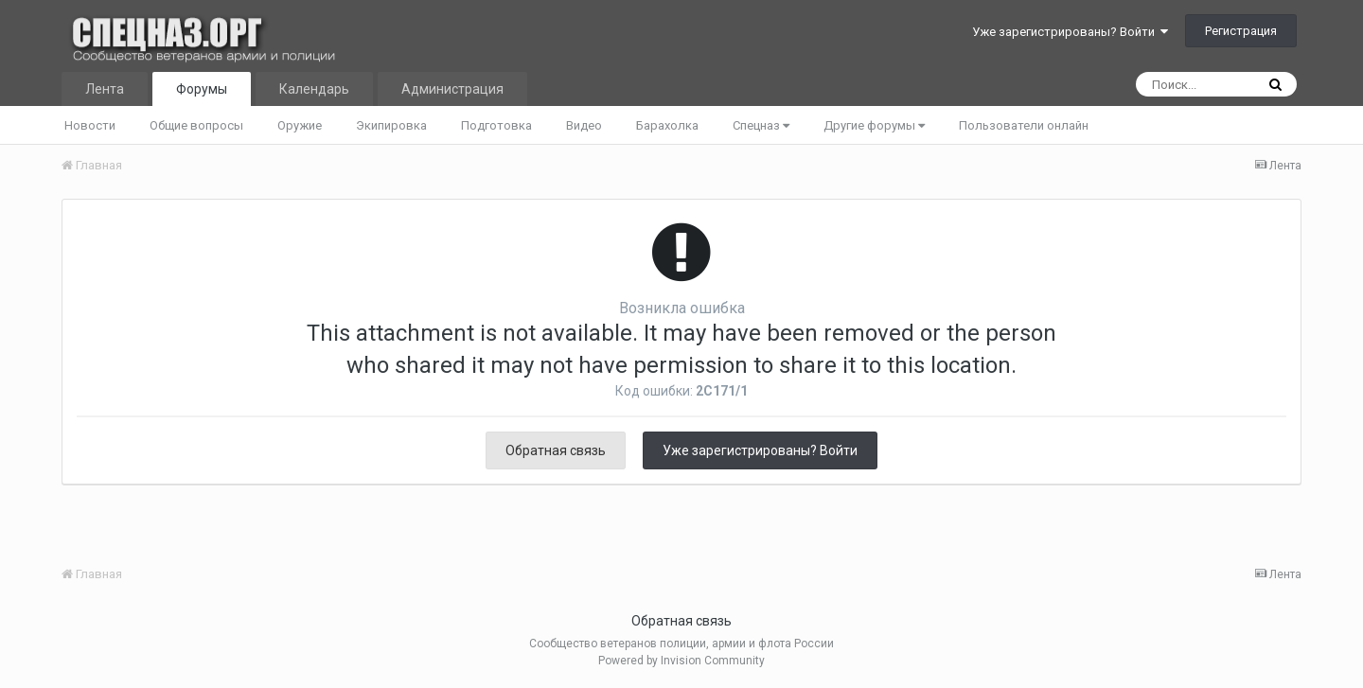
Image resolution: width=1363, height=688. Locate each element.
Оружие (299, 125)
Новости (89, 125)
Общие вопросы (196, 125)
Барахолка (667, 125)
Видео (584, 125)
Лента (104, 89)
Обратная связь (555, 450)
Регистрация (1241, 31)
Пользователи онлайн (1024, 125)
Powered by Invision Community (681, 660)
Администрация (452, 89)
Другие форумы (874, 125)
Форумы (201, 89)
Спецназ (761, 125)
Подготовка (496, 125)
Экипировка (391, 125)
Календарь (314, 89)
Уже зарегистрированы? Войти (1070, 32)
